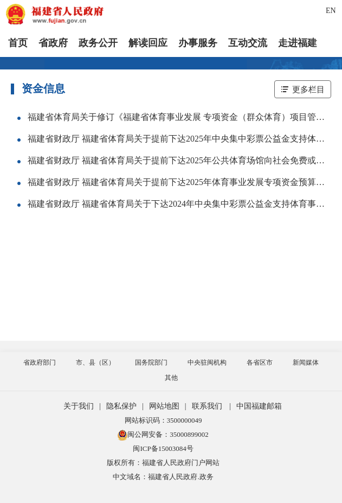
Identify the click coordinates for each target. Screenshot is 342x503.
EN (331, 11)
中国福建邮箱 (259, 406)
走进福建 (297, 42)
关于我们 (78, 406)
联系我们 (207, 406)
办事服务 (197, 42)
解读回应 (147, 42)
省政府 (53, 42)
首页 (18, 42)
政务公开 (98, 42)
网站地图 (164, 406)
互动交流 (247, 42)
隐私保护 (121, 406)
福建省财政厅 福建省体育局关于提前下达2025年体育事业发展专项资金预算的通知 (185, 182)
